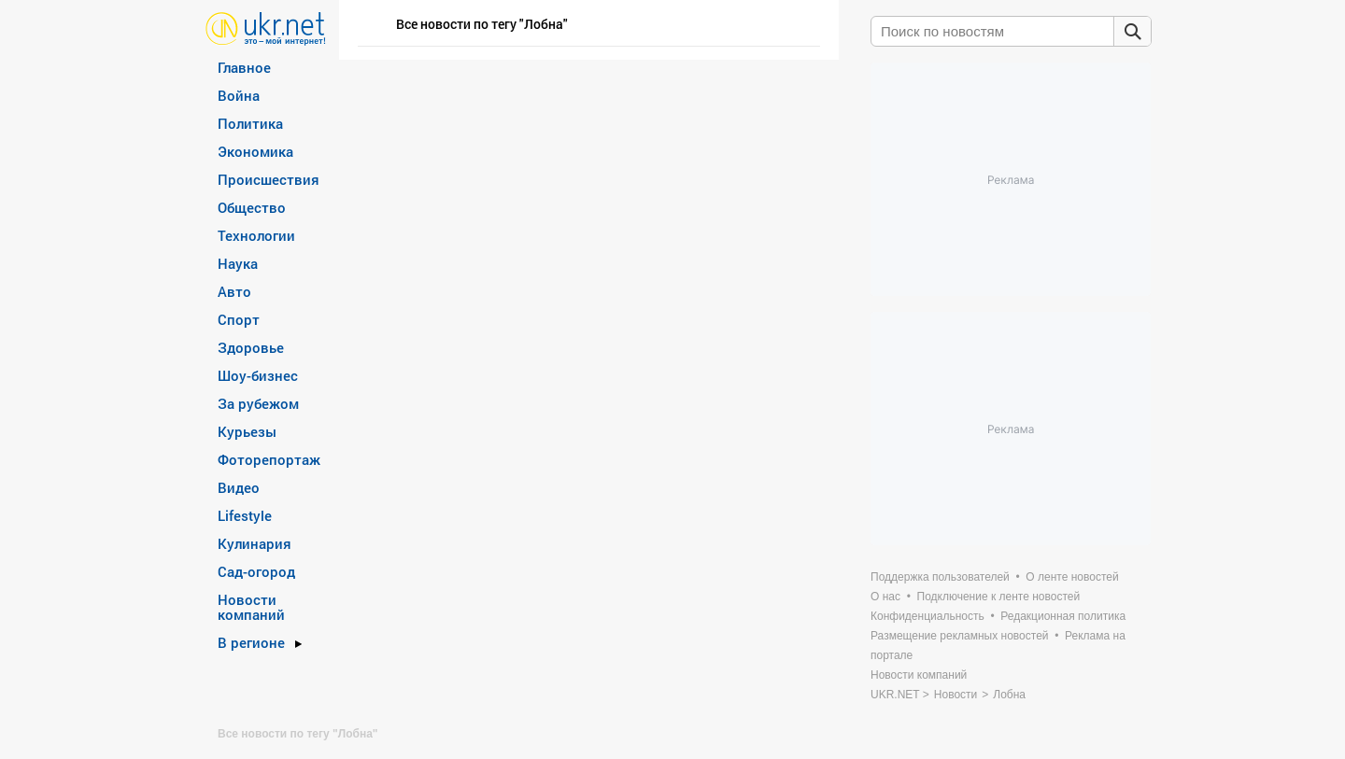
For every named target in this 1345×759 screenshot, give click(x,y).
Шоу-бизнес (258, 375)
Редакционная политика (1063, 616)
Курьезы (247, 431)
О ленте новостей (1072, 576)
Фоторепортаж (269, 459)
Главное (244, 67)
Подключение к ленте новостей (999, 596)
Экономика (255, 151)
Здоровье (251, 347)
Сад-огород (256, 571)
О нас (885, 596)
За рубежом (258, 403)
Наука (238, 263)
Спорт (239, 319)
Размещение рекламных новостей (960, 635)
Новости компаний (251, 607)
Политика (250, 123)
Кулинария (254, 543)
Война (239, 95)
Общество (252, 207)
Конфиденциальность (927, 616)
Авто (234, 291)
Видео (239, 487)
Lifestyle (245, 515)
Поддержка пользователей (940, 576)
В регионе (251, 642)
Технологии (256, 235)
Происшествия (268, 179)
